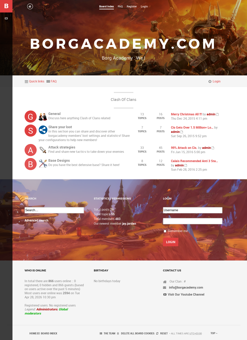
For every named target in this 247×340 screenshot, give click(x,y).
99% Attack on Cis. (184, 148)
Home (32, 333)
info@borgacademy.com (186, 287)
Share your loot (60, 127)
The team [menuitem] (109, 333)
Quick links (36, 81)
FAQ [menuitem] (54, 81)
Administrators (46, 309)
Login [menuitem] (216, 81)
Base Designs (59, 160)
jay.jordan (129, 223)
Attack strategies (61, 147)
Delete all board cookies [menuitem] (137, 333)
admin (211, 114)
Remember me (178, 231)
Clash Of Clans (123, 99)
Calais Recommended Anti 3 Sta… (194, 161)
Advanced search (36, 220)
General (54, 113)
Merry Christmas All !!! (186, 114)
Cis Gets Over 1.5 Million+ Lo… (192, 127)
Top (214, 333)
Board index (49, 333)
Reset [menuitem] (164, 333)
